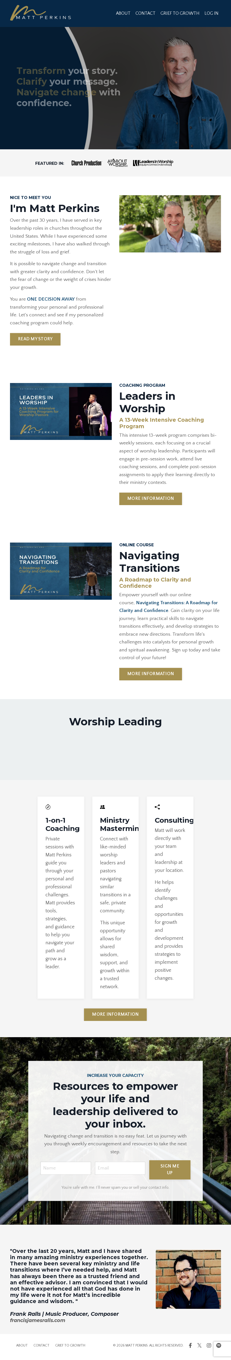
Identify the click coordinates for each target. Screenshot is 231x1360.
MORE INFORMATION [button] (150, 500)
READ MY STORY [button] (35, 340)
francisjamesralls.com (40, 1323)
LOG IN (211, 13)
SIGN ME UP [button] (171, 1172)
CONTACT (145, 13)
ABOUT (123, 13)
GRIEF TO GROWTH (180, 13)
